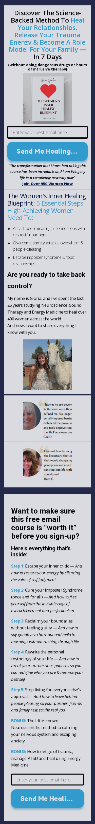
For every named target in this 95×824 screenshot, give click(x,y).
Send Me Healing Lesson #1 (52, 152)
